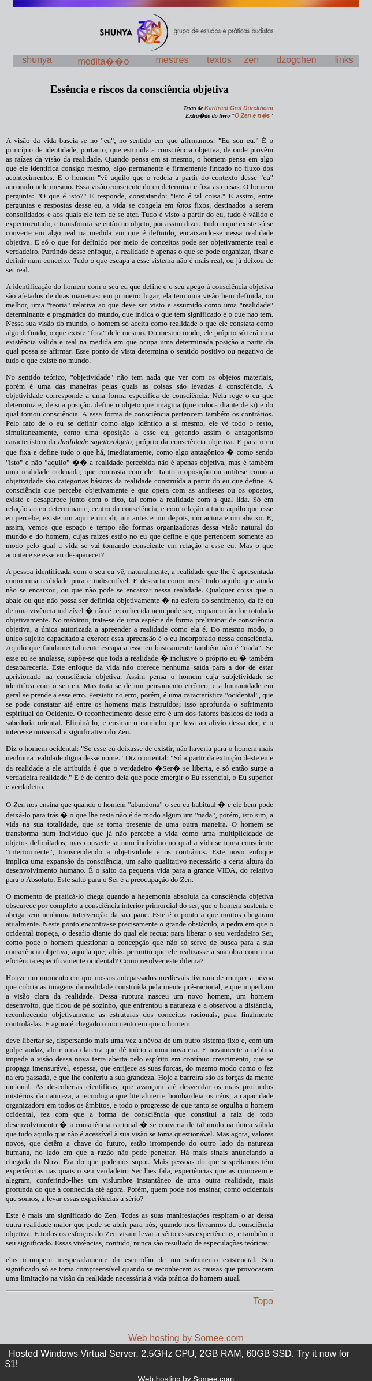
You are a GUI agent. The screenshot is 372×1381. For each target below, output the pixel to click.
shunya (37, 60)
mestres (172, 60)
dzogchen (296, 60)
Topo (263, 1301)
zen (251, 60)
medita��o (103, 61)
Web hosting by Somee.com (186, 1338)
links (344, 60)
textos (219, 60)
